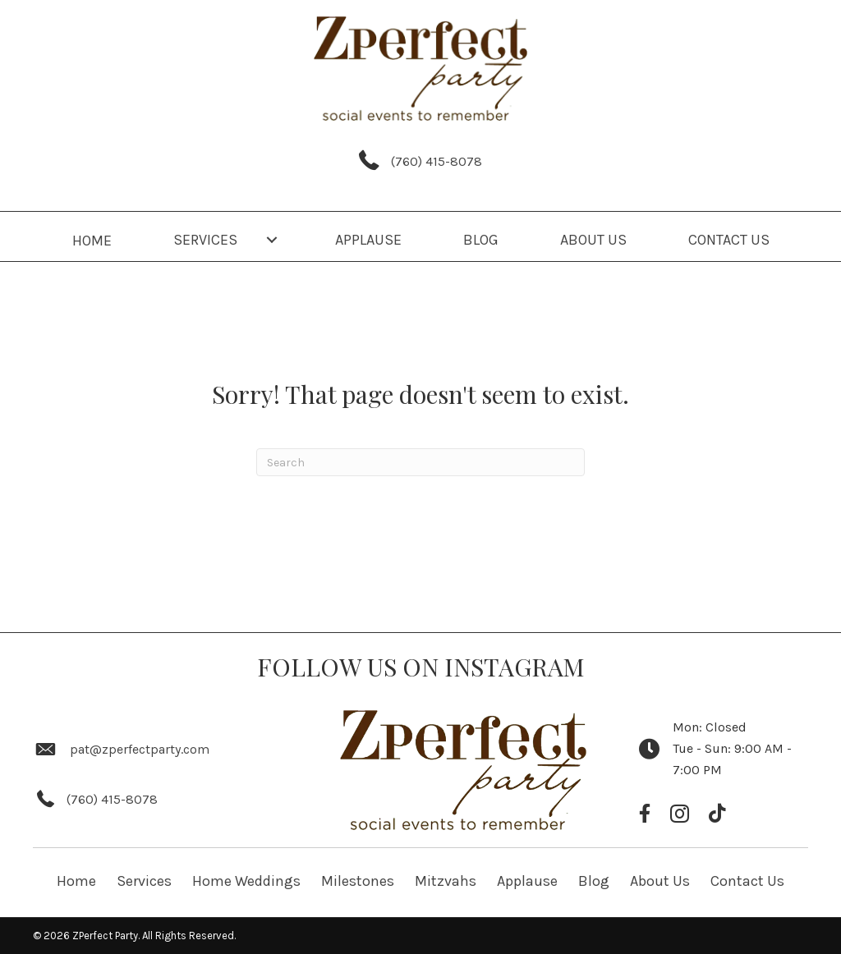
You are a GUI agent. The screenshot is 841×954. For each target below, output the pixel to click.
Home (76, 881)
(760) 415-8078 (436, 161)
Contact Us (747, 881)
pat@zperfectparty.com (139, 749)
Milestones (357, 881)
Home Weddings (246, 881)
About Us (660, 881)
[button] (272, 240)
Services (144, 881)
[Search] (420, 462)
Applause (527, 881)
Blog (593, 881)
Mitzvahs (445, 881)
